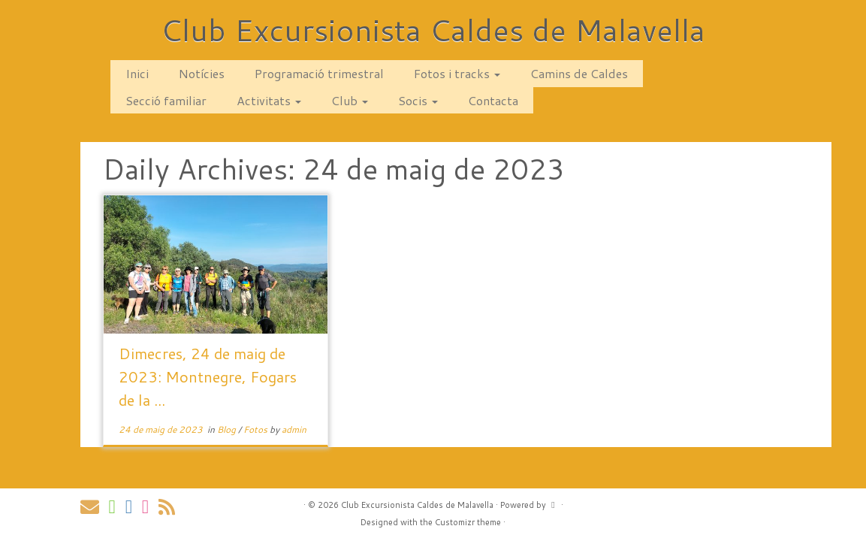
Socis (418, 100)
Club (349, 100)
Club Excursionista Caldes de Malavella (433, 30)
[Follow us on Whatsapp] (117, 506)
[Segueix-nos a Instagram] (150, 506)
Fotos (256, 429)
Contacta (493, 100)
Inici (137, 73)
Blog (227, 429)
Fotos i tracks (457, 73)
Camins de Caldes (579, 73)
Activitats (269, 100)
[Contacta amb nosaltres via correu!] (94, 506)
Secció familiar (166, 100)
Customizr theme (468, 522)
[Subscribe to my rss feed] (171, 506)
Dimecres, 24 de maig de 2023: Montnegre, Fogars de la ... (208, 376)
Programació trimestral (319, 73)
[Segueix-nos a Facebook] (133, 506)
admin (294, 429)
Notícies (202, 73)
